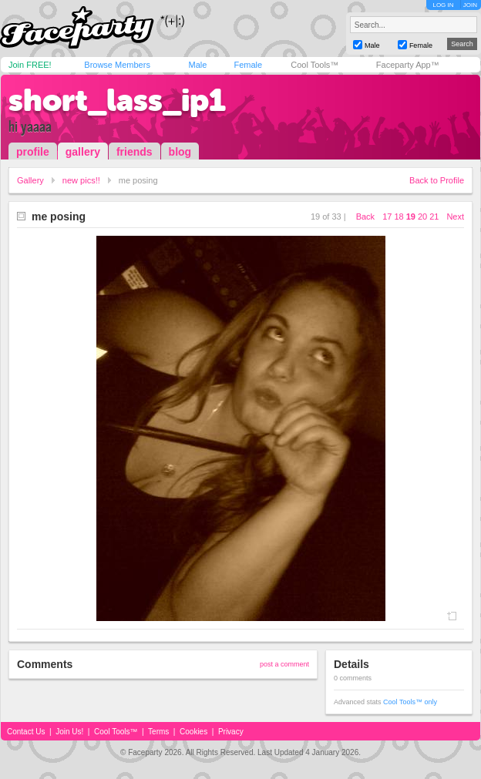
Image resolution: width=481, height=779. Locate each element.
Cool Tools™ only (410, 702)
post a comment (284, 664)
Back (365, 216)
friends (134, 152)
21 (434, 216)
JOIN (470, 5)
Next (455, 216)
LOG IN (442, 5)
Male (197, 64)
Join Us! (69, 731)
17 (387, 216)
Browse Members (117, 64)
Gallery (30, 180)
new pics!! (81, 180)
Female (248, 64)
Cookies (193, 731)
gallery (83, 152)
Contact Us (26, 731)
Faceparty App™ (407, 64)
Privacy (231, 731)
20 (422, 216)
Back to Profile (436, 180)
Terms (158, 731)
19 (410, 216)
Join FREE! (30, 64)
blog (180, 152)
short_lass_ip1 (117, 100)
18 (398, 216)
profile (32, 152)
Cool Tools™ (314, 64)
